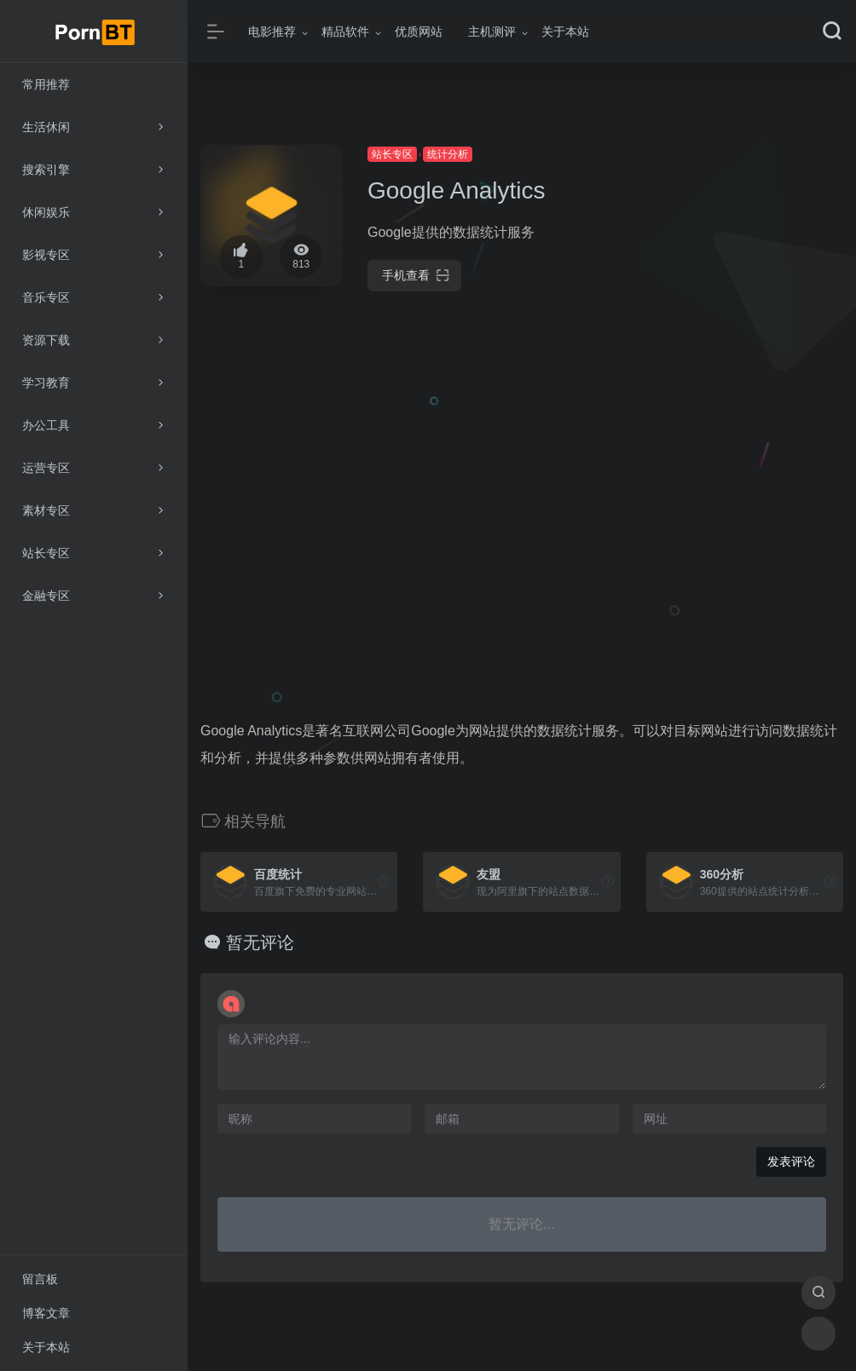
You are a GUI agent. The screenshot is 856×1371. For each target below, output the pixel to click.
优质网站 (418, 31)
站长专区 (392, 154)
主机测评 (492, 31)
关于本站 (565, 31)
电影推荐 (272, 31)
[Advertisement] (744, 400)
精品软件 (345, 31)
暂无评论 (260, 942)
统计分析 (447, 154)
